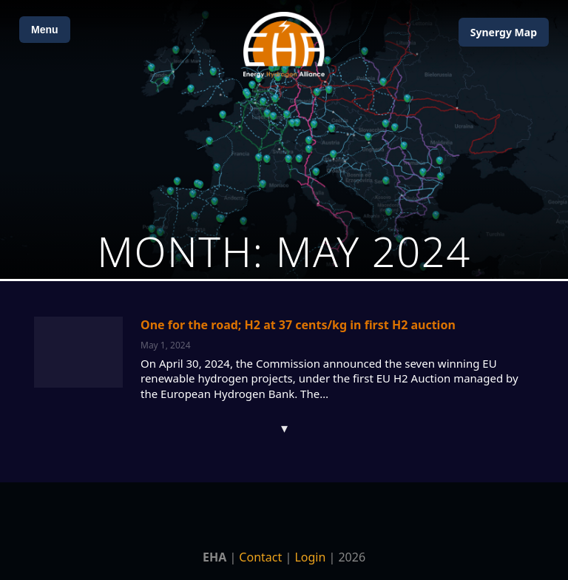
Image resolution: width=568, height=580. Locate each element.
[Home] (284, 45)
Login (309, 557)
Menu (44, 30)
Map (503, 32)
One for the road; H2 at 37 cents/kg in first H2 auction (298, 325)
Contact (260, 557)
